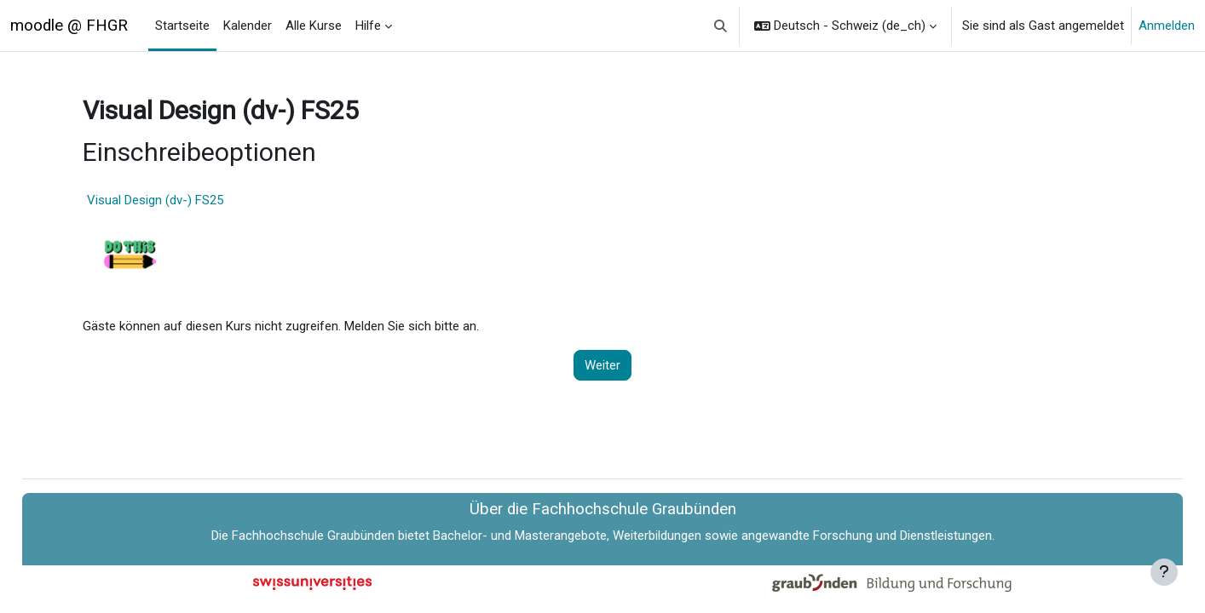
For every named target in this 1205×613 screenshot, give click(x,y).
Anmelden (1167, 25)
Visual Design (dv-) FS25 (189, 200)
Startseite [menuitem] (182, 25)
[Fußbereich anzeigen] (1164, 572)
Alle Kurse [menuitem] (313, 25)
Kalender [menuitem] (247, 25)
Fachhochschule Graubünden (313, 535)
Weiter (602, 365)
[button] (721, 25)
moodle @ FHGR (69, 25)
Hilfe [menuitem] (368, 25)
